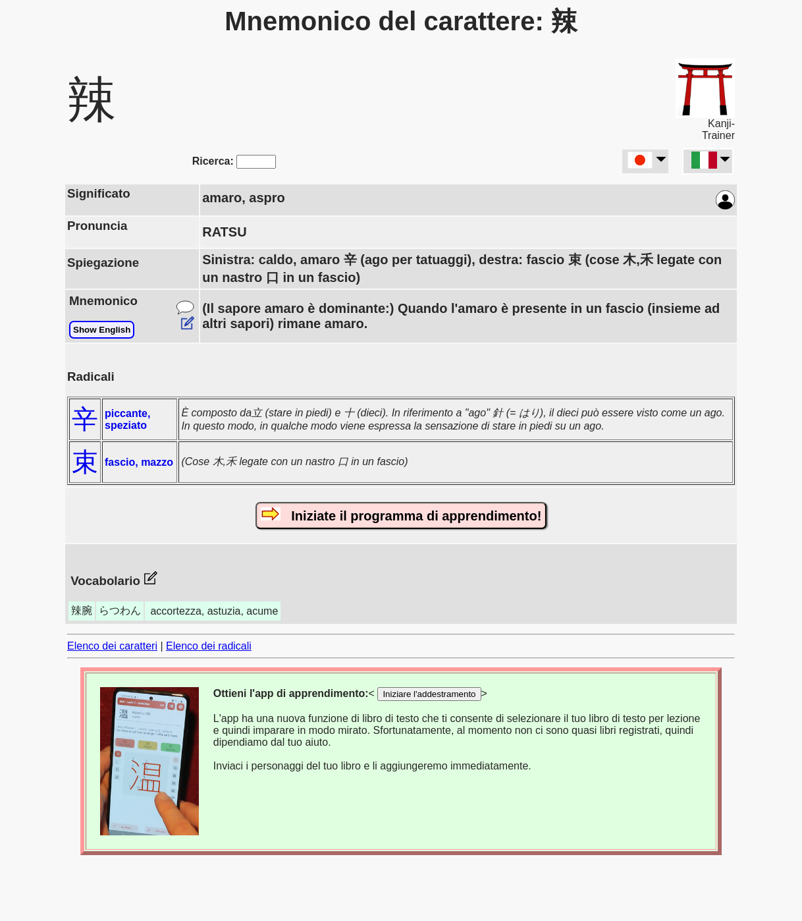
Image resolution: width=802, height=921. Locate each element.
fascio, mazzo (139, 462)
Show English (101, 330)
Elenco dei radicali (209, 646)
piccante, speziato (127, 419)
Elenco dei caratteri (112, 646)
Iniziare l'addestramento (429, 694)
